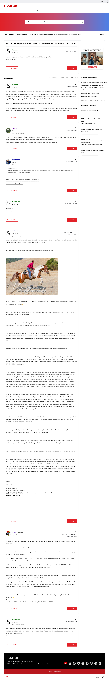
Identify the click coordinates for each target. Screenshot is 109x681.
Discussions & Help (24, 10)
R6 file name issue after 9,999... (90, 111)
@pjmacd (10, 168)
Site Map (26, 661)
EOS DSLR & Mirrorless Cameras (44, 35)
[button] (8, 68)
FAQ (102, 1)
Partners (31, 661)
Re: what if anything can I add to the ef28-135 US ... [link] (69, 35)
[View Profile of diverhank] (16, 159)
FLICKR (8, 495)
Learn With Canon (47, 10)
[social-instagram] (70, 663)
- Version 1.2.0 (90, 93)
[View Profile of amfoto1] (15, 231)
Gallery (36, 10)
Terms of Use (9, 661)
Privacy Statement (16, 661)
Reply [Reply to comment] (72, 117)
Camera (31, 35)
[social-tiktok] (74, 663)
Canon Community (10, 6)
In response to (18, 133)
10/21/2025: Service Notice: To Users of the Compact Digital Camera (94, 84)
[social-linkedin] (95, 663)
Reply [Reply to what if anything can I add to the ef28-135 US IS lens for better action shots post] (72, 68)
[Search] (61, 22)
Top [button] (8, 677)
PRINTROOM (16, 495)
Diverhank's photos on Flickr (14, 184)
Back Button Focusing (24, 349)
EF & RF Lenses (86, 123)
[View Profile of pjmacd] (15, 84)
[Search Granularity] (31, 22)
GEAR (7, 493)
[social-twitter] (82, 663)
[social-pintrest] (91, 663)
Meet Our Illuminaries (10, 10)
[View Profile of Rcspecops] (16, 50)
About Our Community (63, 10)
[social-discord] (100, 663)
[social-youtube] (65, 663)
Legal (23, 661)
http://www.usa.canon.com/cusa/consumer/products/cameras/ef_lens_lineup (29, 104)
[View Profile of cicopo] (14, 128)
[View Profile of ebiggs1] (15, 532)
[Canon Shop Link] (13, 657)
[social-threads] (87, 663)
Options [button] (102, 34)
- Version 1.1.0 (89, 97)
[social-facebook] (78, 663)
